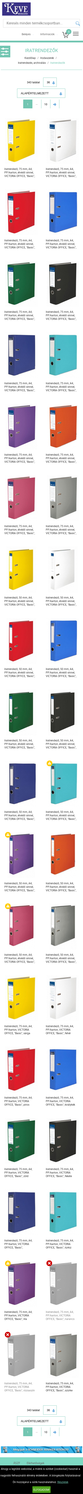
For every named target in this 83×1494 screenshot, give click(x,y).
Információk (47, 34)
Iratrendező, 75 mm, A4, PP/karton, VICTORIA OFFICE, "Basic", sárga (18, 1029)
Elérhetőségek (35, 1463)
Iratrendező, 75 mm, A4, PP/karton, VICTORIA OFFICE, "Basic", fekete (60, 1172)
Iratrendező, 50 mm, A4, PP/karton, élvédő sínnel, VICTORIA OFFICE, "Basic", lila (19, 886)
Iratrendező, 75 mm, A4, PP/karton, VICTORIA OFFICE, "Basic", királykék (60, 1101)
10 (45, 104)
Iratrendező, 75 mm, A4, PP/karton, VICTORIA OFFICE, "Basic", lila (18, 1315)
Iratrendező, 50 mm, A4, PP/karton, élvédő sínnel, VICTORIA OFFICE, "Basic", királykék (61, 672)
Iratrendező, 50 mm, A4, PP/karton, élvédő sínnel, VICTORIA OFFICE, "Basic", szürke (61, 958)
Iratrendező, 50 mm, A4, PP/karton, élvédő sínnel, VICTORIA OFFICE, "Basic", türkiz (61, 815)
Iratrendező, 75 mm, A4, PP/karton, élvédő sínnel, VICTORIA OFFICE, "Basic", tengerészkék (19, 386)
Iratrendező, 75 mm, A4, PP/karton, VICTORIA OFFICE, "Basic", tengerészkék (18, 1244)
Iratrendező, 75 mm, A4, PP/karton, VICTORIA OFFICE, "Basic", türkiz (60, 1244)
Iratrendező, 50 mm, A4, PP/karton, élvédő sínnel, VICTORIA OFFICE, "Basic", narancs (61, 886)
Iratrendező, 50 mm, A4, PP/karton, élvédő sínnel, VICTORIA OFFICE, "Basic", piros (19, 672)
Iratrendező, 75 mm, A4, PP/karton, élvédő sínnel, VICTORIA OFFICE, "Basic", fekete (61, 315)
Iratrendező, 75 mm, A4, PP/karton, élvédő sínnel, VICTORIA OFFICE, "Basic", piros (19, 243)
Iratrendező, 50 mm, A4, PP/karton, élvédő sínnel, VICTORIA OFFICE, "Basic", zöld (19, 744)
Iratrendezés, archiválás (32, 62)
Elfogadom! (41, 1489)
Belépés (26, 34)
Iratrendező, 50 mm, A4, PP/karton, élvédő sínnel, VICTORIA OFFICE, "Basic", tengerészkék (19, 815)
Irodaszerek (47, 58)
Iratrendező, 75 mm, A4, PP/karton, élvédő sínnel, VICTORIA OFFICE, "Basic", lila (19, 458)
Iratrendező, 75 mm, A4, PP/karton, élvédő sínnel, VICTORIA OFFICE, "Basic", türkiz (61, 386)
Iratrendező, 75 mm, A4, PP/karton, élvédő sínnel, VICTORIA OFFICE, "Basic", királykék (61, 243)
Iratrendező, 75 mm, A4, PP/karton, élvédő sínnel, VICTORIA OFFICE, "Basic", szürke (61, 529)
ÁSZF (16, 1463)
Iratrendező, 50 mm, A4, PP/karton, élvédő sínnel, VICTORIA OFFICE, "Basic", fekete (61, 744)
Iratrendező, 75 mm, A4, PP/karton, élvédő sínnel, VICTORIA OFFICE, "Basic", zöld (19, 315)
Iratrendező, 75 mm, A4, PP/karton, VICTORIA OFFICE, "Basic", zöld (18, 1172)
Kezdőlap (30, 58)
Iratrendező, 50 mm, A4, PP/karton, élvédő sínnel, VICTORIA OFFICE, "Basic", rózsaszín (19, 958)
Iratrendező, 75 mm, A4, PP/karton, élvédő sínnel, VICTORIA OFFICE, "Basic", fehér (61, 172)
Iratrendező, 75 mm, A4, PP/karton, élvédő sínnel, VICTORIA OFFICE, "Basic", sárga (19, 172)
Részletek (62, 1482)
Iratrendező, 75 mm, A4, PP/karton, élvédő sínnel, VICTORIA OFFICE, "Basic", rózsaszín (19, 529)
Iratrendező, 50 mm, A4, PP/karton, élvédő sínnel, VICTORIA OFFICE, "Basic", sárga (19, 601)
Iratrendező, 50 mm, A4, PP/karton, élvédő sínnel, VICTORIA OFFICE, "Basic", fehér (61, 601)
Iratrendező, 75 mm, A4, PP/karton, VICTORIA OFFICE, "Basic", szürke (60, 1386)
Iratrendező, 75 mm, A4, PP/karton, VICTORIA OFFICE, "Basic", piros (18, 1101)
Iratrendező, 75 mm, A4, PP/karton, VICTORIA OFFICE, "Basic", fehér (60, 1029)
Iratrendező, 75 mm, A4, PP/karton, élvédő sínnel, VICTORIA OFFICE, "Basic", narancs (61, 458)
